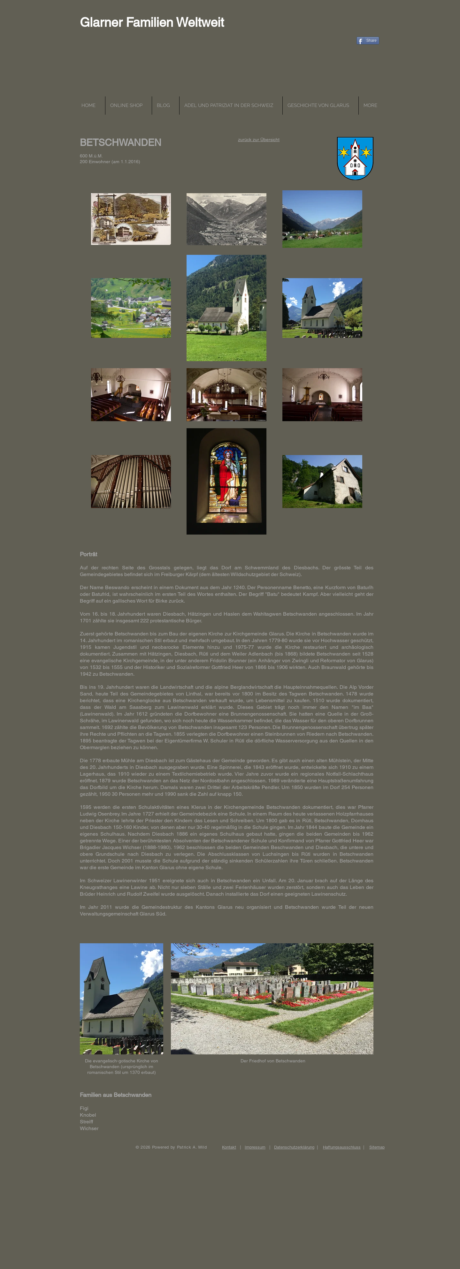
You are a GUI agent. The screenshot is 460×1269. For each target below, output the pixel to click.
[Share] (367, 40)
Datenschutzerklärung (294, 1147)
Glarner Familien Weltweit (152, 22)
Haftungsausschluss (342, 1147)
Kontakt (229, 1147)
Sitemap (377, 1147)
